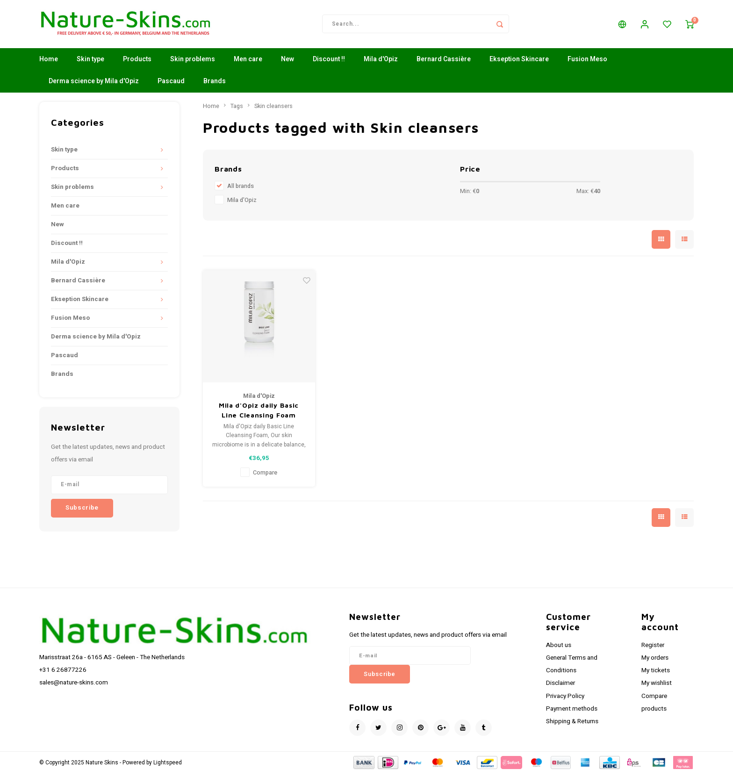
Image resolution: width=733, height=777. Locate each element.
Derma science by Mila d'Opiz (94, 85)
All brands (240, 190)
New (287, 63)
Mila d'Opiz (381, 63)
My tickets (655, 673)
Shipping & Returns (572, 724)
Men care (248, 63)
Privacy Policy (565, 699)
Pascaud (171, 85)
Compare (265, 476)
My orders (654, 661)
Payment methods (571, 712)
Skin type (90, 63)
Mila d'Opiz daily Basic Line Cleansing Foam (259, 414)
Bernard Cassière (444, 63)
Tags (236, 109)
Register (652, 648)
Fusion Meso (587, 63)
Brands (214, 85)
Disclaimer (560, 686)
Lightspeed (167, 766)
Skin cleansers (273, 109)
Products (137, 63)
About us (558, 648)
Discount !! (329, 63)
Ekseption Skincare (519, 63)
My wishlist (656, 686)
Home (48, 63)
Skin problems (192, 63)
